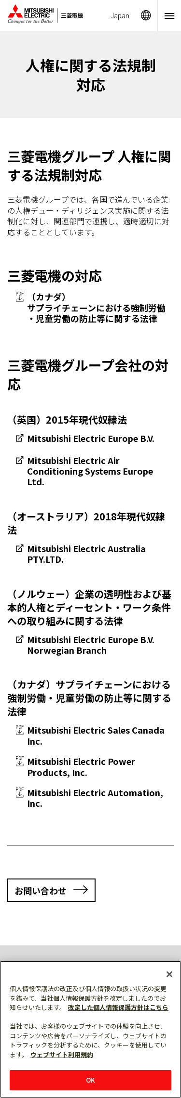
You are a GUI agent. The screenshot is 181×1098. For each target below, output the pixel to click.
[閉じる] (169, 974)
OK (90, 1080)
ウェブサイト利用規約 (61, 1054)
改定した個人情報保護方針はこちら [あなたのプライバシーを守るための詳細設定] (118, 1007)
